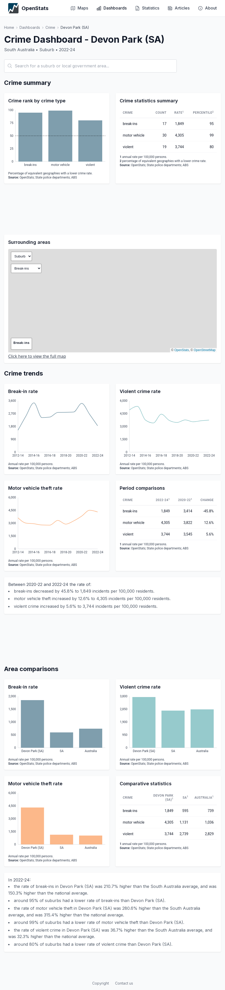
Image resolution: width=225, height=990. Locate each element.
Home (9, 27)
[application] (56, 138)
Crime (50, 27)
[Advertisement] (112, 209)
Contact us (124, 983)
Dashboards (30, 27)
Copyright (100, 983)
